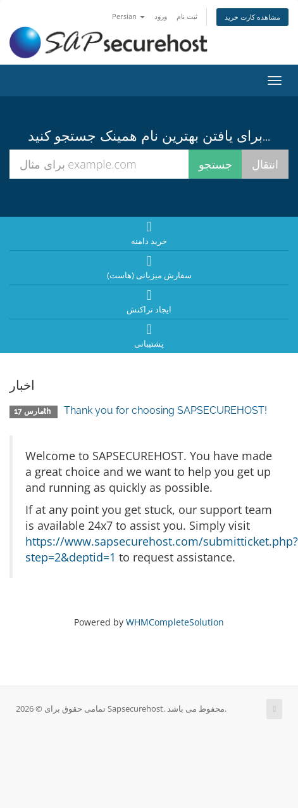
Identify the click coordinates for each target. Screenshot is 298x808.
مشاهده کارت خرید (252, 17)
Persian (128, 16)
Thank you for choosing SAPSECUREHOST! (165, 410)
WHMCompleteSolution (175, 622)
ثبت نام (187, 16)
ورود (160, 16)
